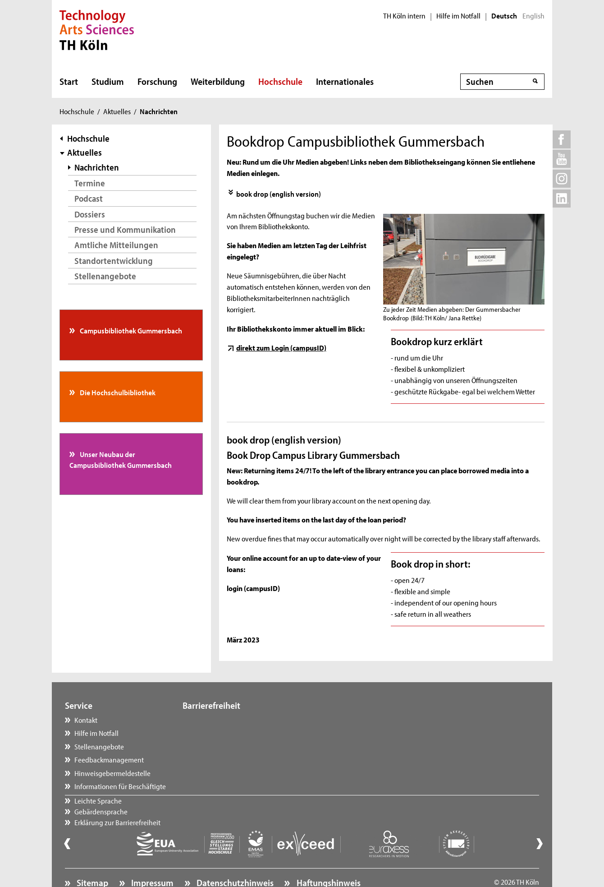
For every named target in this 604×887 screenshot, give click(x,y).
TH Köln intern (404, 16)
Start (68, 81)
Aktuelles (117, 111)
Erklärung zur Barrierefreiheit (235, 746)
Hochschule (280, 81)
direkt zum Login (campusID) (281, 347)
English (533, 16)
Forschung (157, 81)
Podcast (88, 198)
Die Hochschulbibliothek (117, 392)
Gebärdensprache (218, 733)
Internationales (345, 81)
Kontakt (85, 720)
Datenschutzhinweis (234, 858)
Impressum (151, 858)
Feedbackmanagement (109, 759)
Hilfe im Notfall (458, 16)
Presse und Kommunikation (125, 229)
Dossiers (89, 214)
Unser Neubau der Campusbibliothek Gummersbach (120, 459)
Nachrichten (96, 167)
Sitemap (91, 858)
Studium (108, 81)
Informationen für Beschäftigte (120, 786)
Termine (89, 183)
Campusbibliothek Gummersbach (130, 330)
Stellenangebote (105, 276)
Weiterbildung (218, 81)
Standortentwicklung (113, 260)
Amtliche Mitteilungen (116, 244)
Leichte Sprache (215, 720)
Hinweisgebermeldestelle (112, 773)
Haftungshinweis (328, 858)
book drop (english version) (278, 194)
